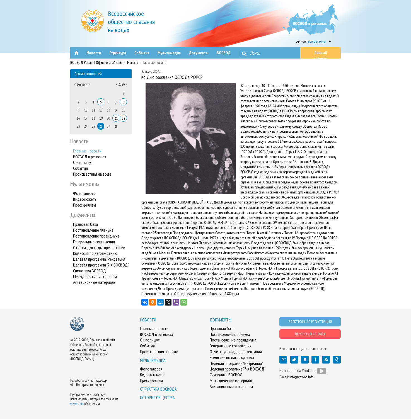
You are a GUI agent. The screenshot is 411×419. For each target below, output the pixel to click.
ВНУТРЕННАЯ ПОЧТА (310, 333)
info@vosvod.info (301, 376)
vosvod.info (76, 403)
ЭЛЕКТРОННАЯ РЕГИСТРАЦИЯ (310, 321)
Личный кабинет (321, 54)
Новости (133, 62)
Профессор (100, 380)
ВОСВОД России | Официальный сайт (96, 62)
